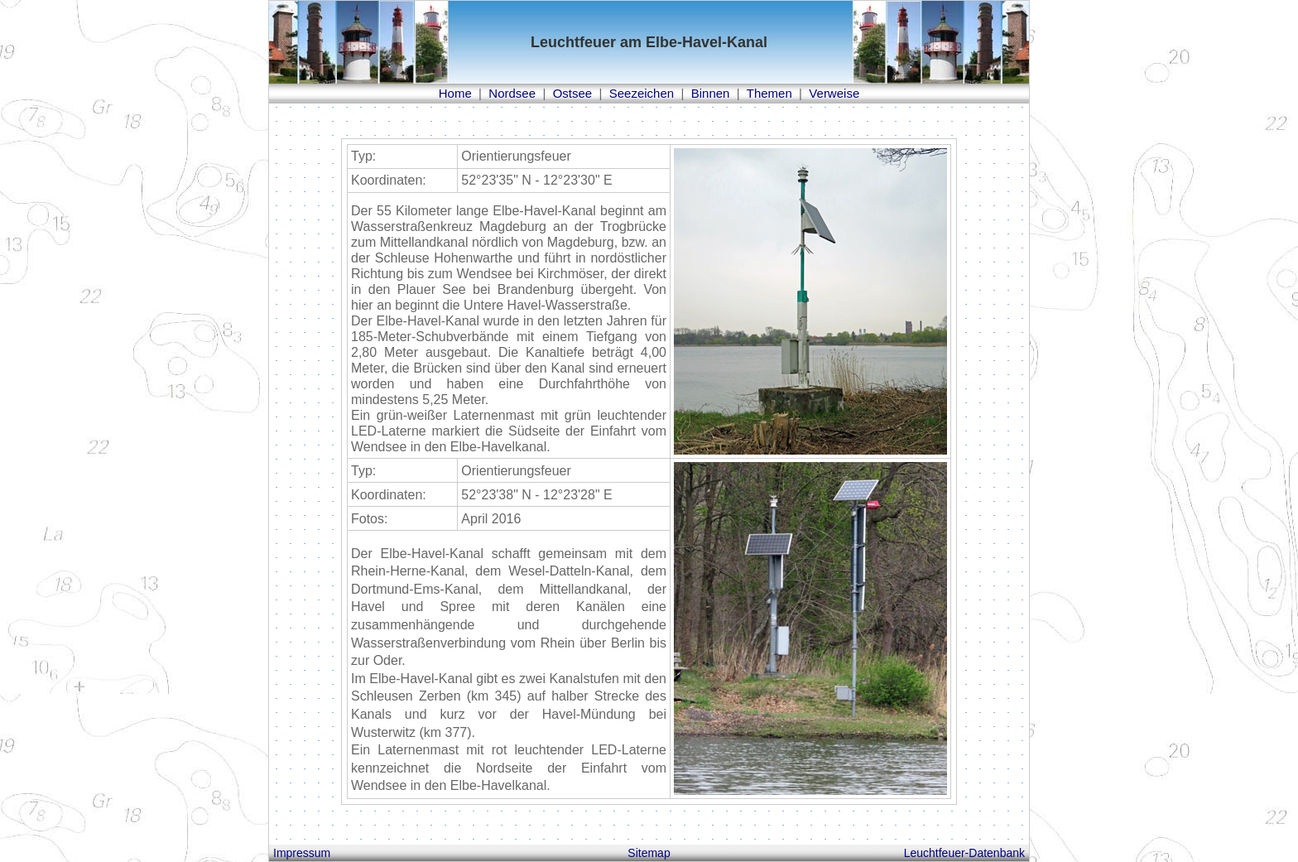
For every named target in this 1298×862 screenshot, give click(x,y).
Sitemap (648, 853)
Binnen (710, 93)
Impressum (301, 853)
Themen (769, 93)
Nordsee (512, 93)
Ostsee (573, 93)
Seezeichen (641, 93)
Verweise (834, 93)
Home (455, 93)
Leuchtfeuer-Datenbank (964, 853)
